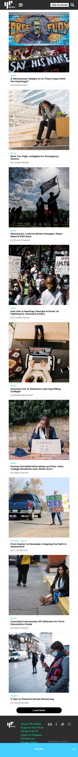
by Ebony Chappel (20, 240)
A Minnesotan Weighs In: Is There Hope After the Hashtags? (38, 80)
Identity (14, 540)
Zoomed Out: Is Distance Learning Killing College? (35, 390)
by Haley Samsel (19, 472)
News (13, 75)
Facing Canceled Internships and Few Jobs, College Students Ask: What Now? (37, 467)
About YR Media (31, 723)
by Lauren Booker (19, 162)
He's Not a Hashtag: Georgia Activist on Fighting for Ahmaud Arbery (34, 312)
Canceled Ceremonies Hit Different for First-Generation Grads (37, 622)
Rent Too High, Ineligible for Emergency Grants (34, 157)
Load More (39, 710)
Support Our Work (32, 727)
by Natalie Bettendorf (21, 395)
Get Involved (59, 5)
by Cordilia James (19, 317)
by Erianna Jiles (18, 85)
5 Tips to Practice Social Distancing (32, 699)
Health (13, 696)
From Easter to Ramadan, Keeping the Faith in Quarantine (38, 545)
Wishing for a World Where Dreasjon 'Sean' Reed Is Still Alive (36, 235)
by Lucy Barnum (19, 550)
